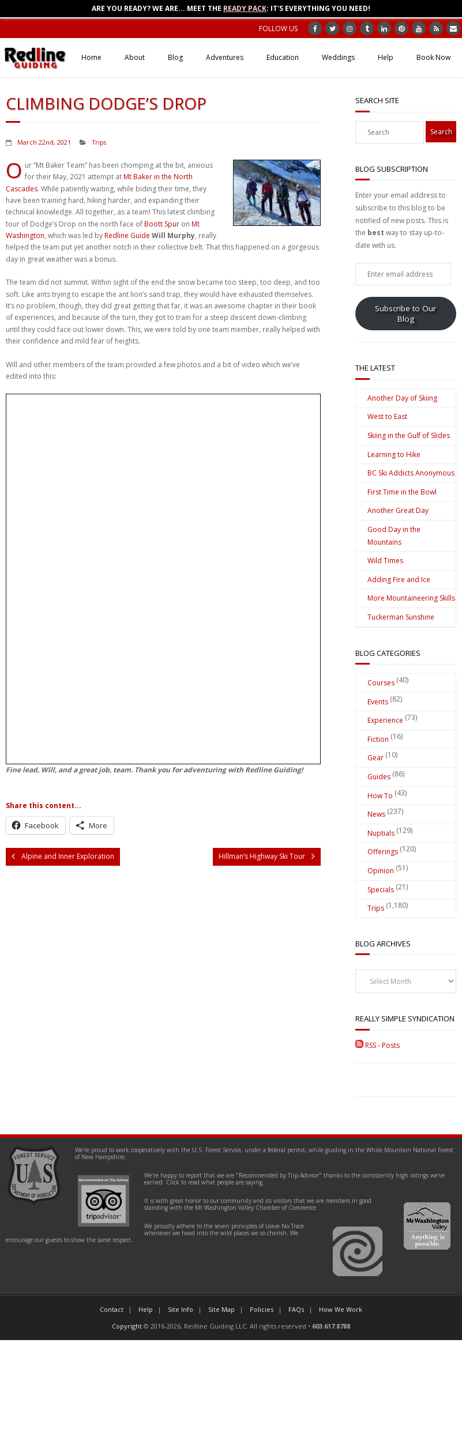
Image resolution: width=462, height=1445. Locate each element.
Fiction (378, 739)
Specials (380, 890)
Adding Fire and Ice (398, 579)
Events (377, 702)
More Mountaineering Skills (411, 598)
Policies (261, 1309)
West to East (387, 416)
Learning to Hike (393, 454)
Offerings (382, 852)
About (135, 57)
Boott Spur (161, 224)
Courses (381, 683)
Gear (375, 758)
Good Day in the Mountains (393, 536)
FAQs (296, 1309)
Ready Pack (244, 8)
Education (282, 57)
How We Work (340, 1309)
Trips (99, 142)
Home (91, 57)
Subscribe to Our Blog (405, 313)
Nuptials (381, 833)
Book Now (433, 57)
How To (380, 796)
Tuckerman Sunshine (400, 617)
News (376, 814)
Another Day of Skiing (402, 398)
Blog (175, 57)
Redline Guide (127, 235)
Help (385, 57)
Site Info (180, 1309)
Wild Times (385, 560)
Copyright (127, 1326)
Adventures (224, 57)
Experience (385, 720)
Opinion (380, 871)
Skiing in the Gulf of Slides (408, 435)
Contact (111, 1309)
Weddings (338, 57)
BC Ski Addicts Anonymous (411, 473)
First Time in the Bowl (402, 492)
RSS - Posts (377, 1045)
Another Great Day (398, 510)
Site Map (221, 1309)
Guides (378, 777)
